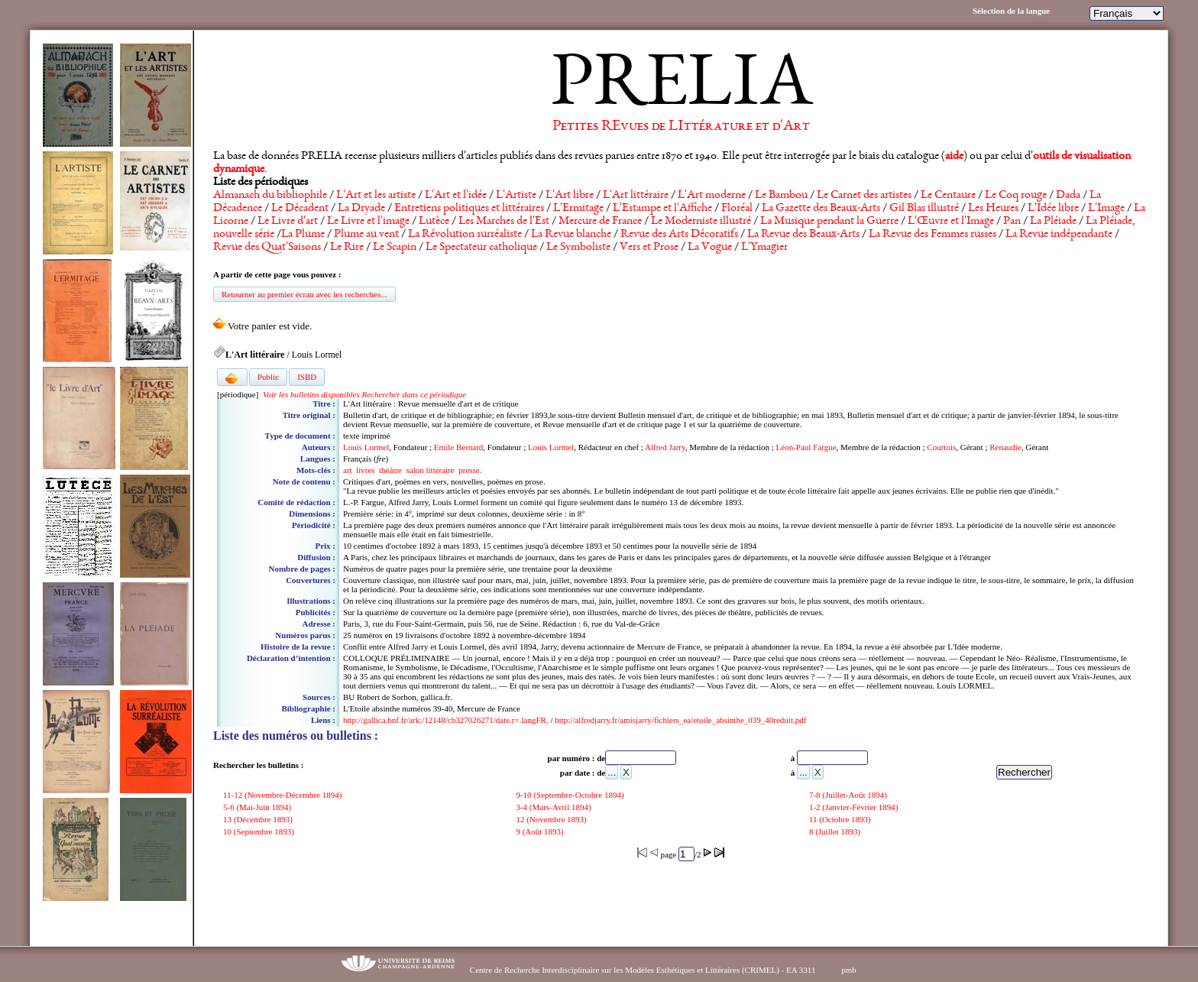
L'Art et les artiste (376, 196)
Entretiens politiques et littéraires (469, 209)
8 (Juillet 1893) (836, 831)
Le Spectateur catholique (481, 247)
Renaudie (1005, 447)
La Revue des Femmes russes (932, 234)
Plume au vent (366, 234)
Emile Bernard (458, 447)
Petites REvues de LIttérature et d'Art (681, 126)
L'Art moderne (712, 196)
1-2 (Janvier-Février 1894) (854, 807)
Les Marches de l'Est (503, 222)
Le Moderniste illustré (701, 222)
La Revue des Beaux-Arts (803, 234)
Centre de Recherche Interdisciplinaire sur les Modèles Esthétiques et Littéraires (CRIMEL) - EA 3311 (643, 969)
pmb (848, 969)
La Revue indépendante (1058, 234)
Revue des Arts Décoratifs (679, 234)
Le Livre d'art (287, 222)
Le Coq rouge (1016, 196)
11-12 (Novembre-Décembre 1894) (283, 794)
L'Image (1106, 209)
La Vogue (710, 247)
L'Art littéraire (636, 196)
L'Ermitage (578, 209)
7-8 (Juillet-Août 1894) (849, 794)
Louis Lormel (366, 447)
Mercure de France (600, 222)
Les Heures (993, 209)
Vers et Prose (649, 247)
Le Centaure (948, 196)
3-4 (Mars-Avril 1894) (554, 807)
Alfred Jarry (665, 447)
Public (268, 376)
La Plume (303, 234)
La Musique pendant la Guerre (829, 222)
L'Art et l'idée (456, 196)
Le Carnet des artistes (864, 196)
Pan (1012, 222)
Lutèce (434, 222)
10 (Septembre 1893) (259, 831)
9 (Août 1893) (540, 831)
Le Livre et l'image (368, 222)
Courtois (941, 447)
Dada (1068, 196)
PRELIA (681, 88)
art (347, 470)
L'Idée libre (1053, 209)
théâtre (390, 470)
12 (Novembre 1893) (552, 819)
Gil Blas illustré (924, 209)
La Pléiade (1053, 222)
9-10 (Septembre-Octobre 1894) (571, 794)
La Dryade (361, 209)
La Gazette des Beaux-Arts (821, 209)
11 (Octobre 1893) (841, 819)
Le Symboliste (578, 247)
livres (365, 470)
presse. (469, 470)
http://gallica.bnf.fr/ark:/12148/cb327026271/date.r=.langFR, (446, 719)
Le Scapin (394, 247)
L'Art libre (570, 196)
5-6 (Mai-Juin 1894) (258, 807)
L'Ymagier (764, 247)
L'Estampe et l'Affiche (662, 209)
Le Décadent (300, 209)
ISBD (306, 376)
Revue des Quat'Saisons (267, 247)
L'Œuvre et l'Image (951, 222)
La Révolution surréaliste (465, 234)
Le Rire (347, 247)
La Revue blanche (571, 234)
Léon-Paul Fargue (806, 447)
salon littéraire (430, 470)
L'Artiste (516, 196)
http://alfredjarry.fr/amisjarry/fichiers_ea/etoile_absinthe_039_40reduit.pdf (680, 719)
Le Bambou (781, 196)
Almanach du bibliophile (270, 196)
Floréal (737, 209)
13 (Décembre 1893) (259, 819)
